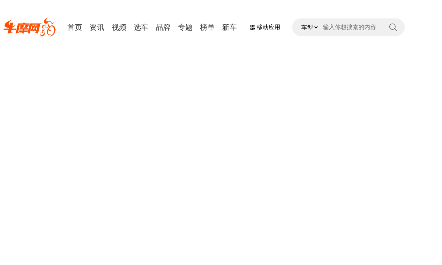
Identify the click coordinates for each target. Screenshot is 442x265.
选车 (141, 27)
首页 (74, 27)
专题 (185, 27)
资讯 (97, 27)
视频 (119, 27)
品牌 (163, 27)
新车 (229, 27)
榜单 (207, 27)
